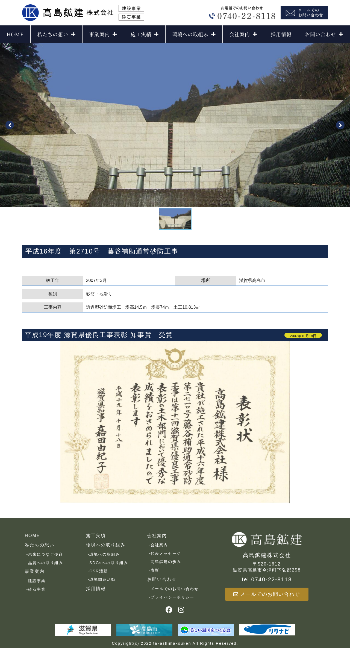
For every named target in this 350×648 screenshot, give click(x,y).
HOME (15, 34)
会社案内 (243, 34)
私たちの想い (56, 34)
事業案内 (103, 34)
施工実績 (145, 34)
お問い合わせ (324, 34)
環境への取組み (194, 34)
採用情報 (281, 34)
